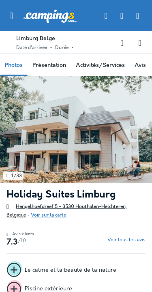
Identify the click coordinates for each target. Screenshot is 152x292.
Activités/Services (100, 65)
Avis (140, 65)
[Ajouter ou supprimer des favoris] (122, 43)
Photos (14, 65)
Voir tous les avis (126, 240)
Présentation (49, 65)
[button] (11, 16)
